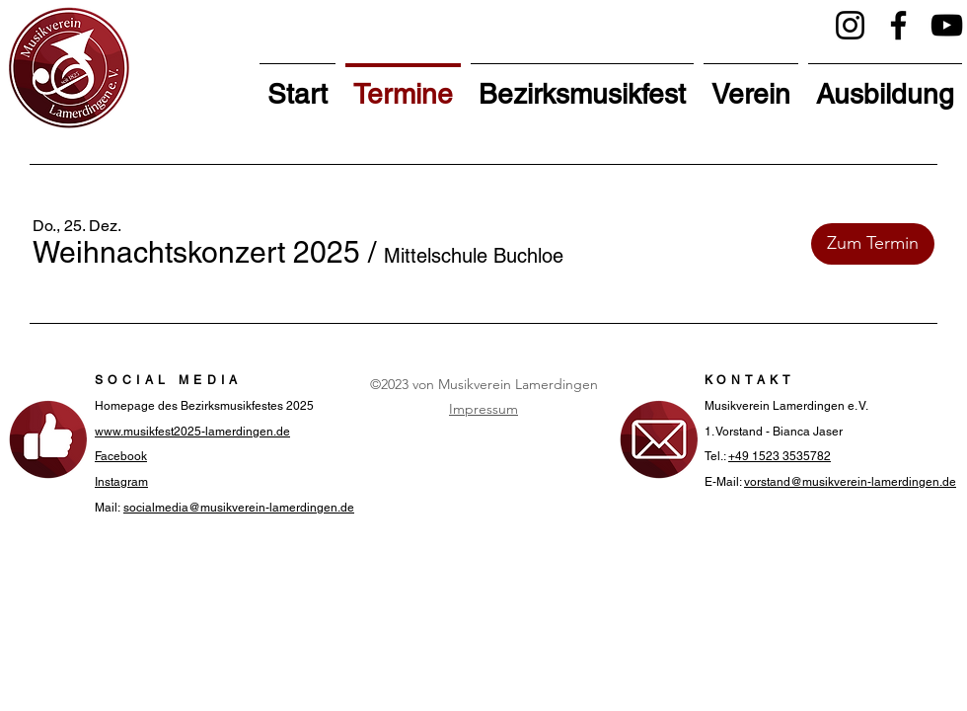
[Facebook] (898, 25)
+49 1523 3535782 (779, 456)
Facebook (121, 456)
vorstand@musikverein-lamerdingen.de (850, 482)
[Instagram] (850, 25)
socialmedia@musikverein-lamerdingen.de (238, 507)
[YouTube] (947, 25)
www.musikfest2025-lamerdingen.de (192, 431)
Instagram (121, 482)
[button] (196, 252)
